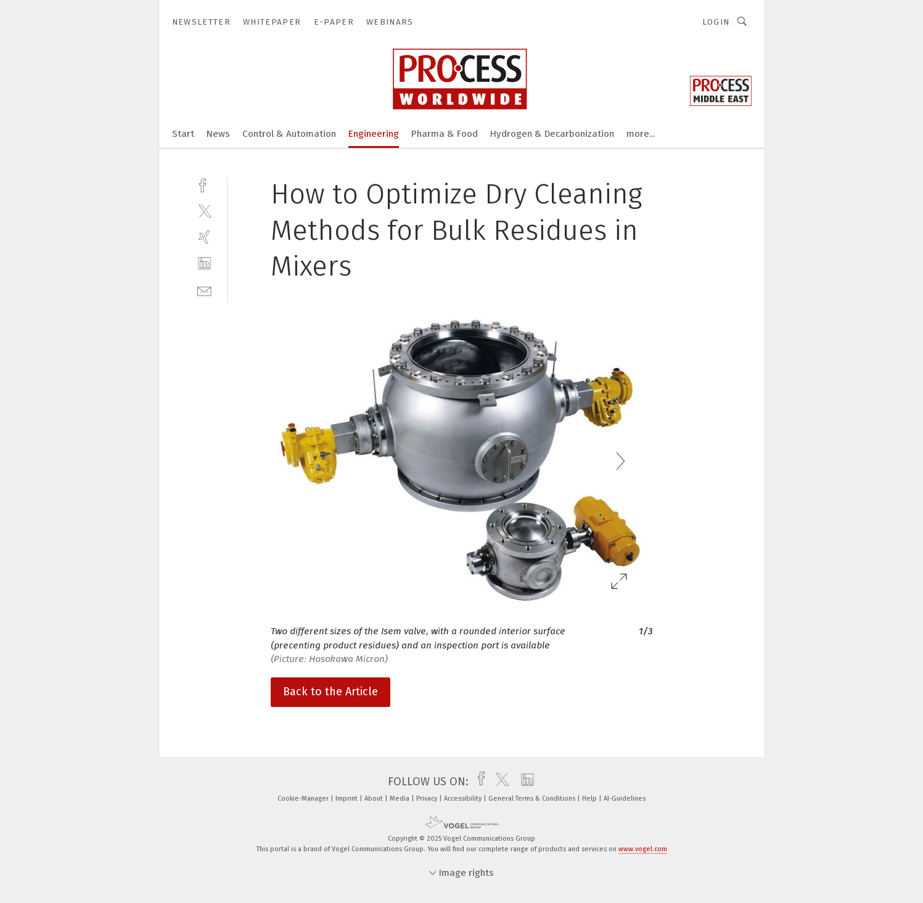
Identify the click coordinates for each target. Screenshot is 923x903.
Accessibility (463, 799)
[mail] (204, 290)
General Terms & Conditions (532, 799)
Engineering (373, 133)
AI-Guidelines (625, 799)
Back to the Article (330, 691)
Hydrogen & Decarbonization (552, 133)
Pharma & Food (444, 133)
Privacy (427, 799)
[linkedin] (204, 263)
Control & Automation (289, 133)
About (374, 799)
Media (400, 799)
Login (716, 22)
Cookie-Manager (303, 799)
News (218, 133)
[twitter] (204, 210)
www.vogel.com (642, 849)
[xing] (204, 237)
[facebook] (204, 184)
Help (590, 799)
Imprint (347, 799)
